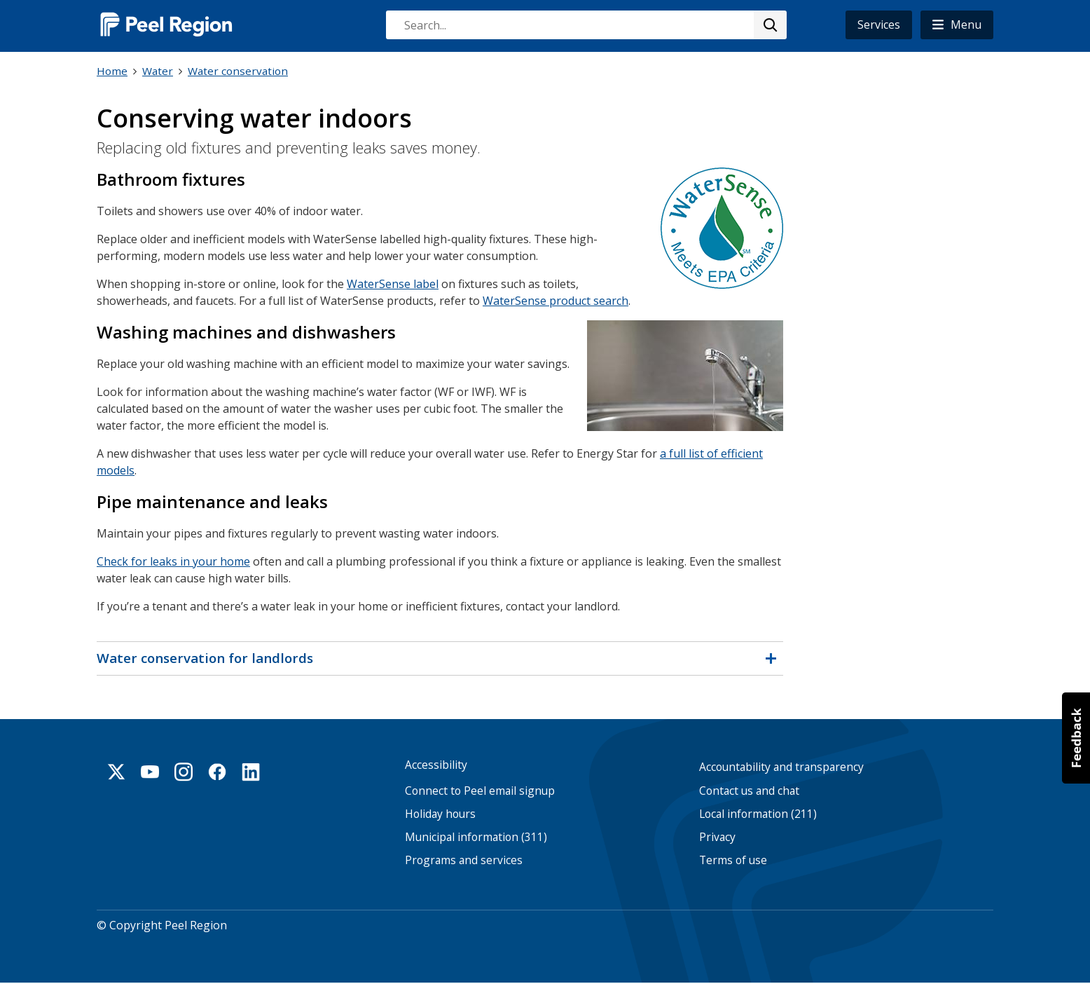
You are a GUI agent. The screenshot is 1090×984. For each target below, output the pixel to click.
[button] (956, 25)
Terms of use (733, 860)
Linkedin (251, 772)
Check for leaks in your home (173, 560)
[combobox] (585, 25)
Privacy (717, 837)
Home (112, 71)
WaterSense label (393, 283)
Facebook (217, 772)
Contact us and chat (749, 790)
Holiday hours (440, 813)
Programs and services (464, 860)
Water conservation (238, 71)
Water (157, 71)
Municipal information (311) (476, 837)
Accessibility (436, 765)
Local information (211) (758, 813)
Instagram (184, 772)
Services (878, 24)
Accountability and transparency (781, 767)
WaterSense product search (555, 300)
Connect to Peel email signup (480, 790)
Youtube (150, 772)
